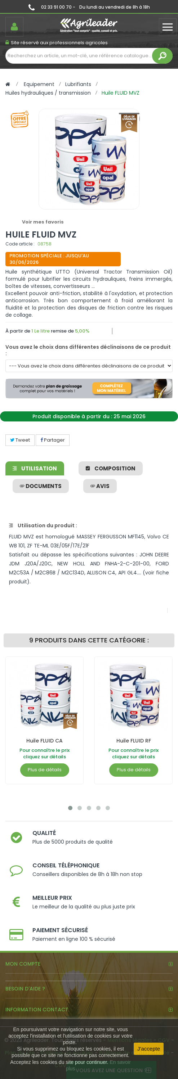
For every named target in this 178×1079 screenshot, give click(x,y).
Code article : (20, 244)
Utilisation (35, 468)
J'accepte (148, 1049)
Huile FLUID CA (44, 740)
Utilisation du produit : (43, 525)
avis (100, 486)
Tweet (20, 440)
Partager (52, 440)
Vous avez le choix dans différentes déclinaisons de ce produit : (88, 350)
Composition (110, 468)
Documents (41, 486)
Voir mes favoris (43, 221)
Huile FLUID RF (133, 740)
